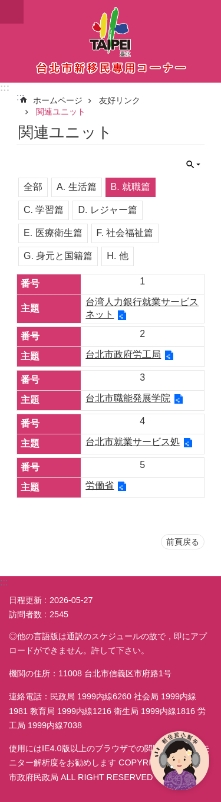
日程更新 (25, 600)
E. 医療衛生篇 (53, 233)
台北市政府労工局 (123, 354)
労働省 (99, 485)
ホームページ (58, 100)
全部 (33, 187)
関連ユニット (60, 111)
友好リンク (119, 100)
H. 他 (117, 256)
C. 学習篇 (44, 210)
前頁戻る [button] (182, 541)
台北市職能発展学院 (127, 398)
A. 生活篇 (77, 187)
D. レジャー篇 (107, 210)
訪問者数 (25, 614)
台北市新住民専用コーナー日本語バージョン (110, 41)
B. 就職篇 (131, 187)
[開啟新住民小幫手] (179, 760)
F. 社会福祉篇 (125, 233)
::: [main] (20, 97)
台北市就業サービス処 (132, 442)
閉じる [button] (12, 12)
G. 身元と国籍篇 (58, 256)
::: (4, 88)
